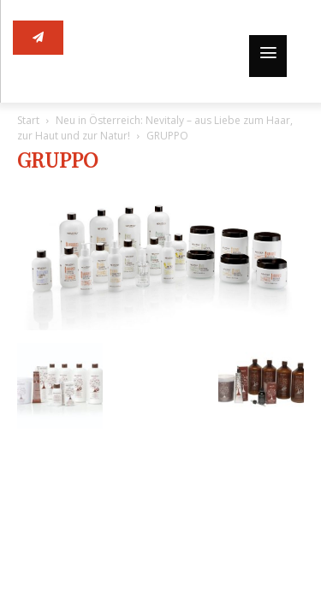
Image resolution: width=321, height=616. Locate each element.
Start (28, 120)
